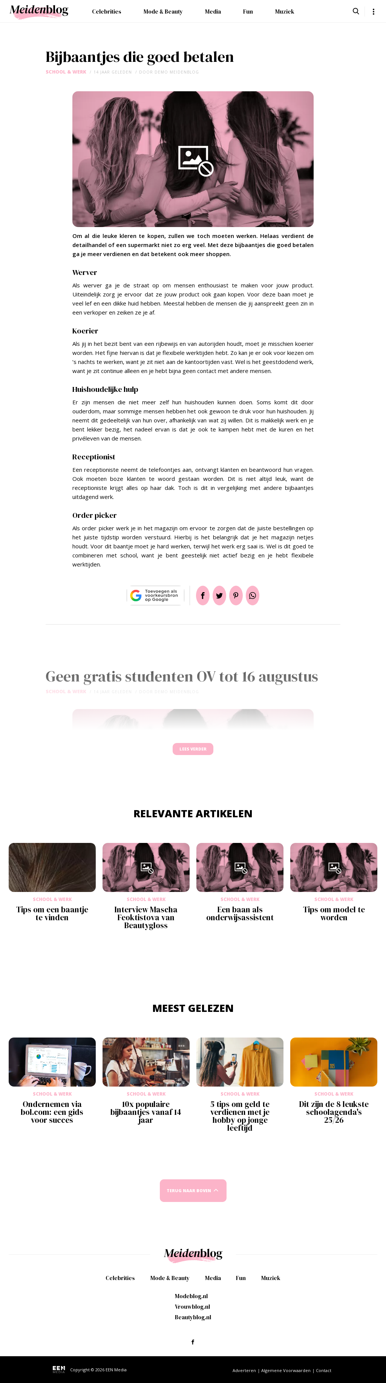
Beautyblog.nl (193, 1317)
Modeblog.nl (191, 1296)
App (261, 595)
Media (213, 11)
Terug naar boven (189, 1197)
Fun (248, 11)
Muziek (284, 11)
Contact (323, 1370)
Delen (194, 595)
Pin (239, 595)
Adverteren (244, 1370)
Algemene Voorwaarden (286, 1370)
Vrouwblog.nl (192, 1307)
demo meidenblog (177, 72)
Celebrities (106, 11)
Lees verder (193, 752)
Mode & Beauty (163, 11)
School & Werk (66, 72)
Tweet (216, 595)
